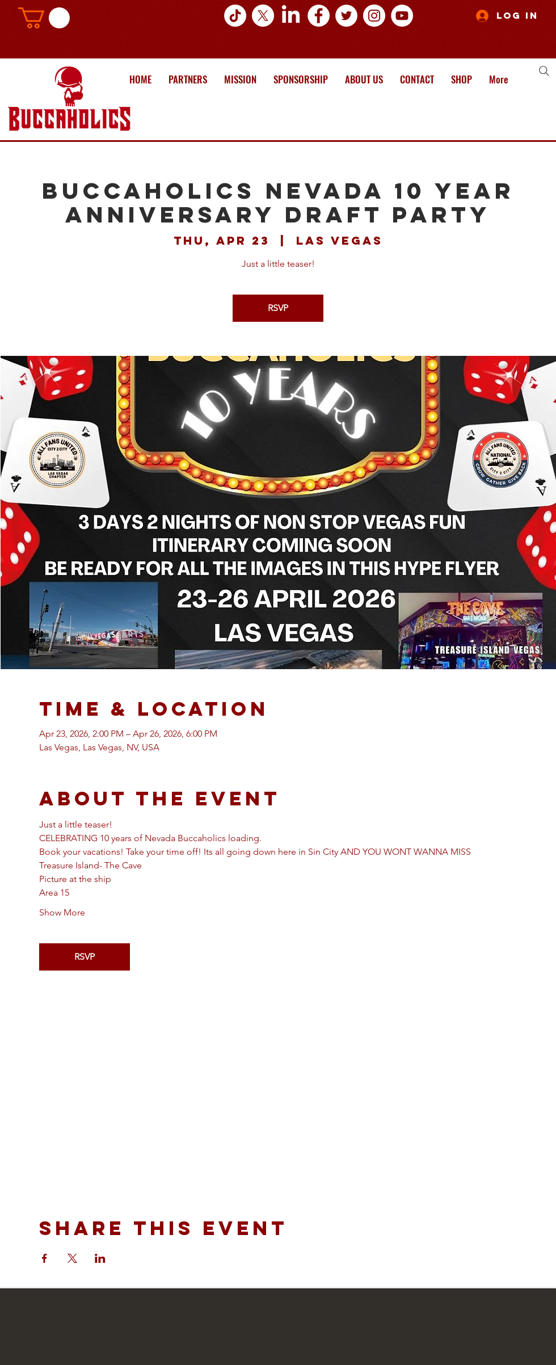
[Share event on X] (72, 1258)
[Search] (544, 71)
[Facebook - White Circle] (319, 16)
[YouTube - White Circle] (402, 16)
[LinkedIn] (291, 16)
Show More (62, 912)
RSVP (278, 308)
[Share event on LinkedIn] (100, 1258)
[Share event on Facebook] (44, 1258)
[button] (44, 17)
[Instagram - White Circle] (374, 16)
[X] (263, 16)
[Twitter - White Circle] (346, 16)
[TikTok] (235, 16)
